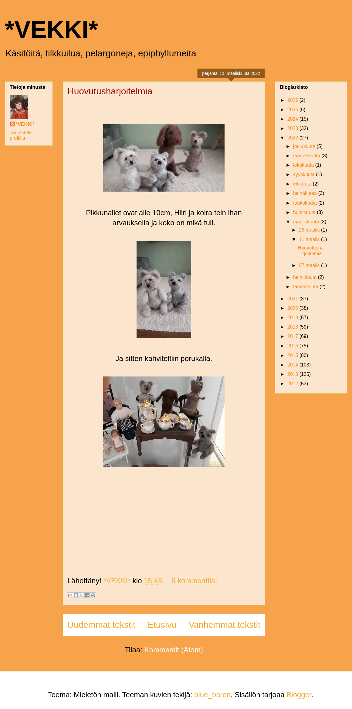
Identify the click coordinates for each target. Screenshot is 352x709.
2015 (293, 355)
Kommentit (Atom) (173, 650)
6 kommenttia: (194, 581)
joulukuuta (304, 146)
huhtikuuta (305, 212)
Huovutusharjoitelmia (109, 91)
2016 (293, 345)
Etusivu (162, 625)
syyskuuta (304, 174)
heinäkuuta (305, 193)
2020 (293, 308)
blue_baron (212, 695)
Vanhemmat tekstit (224, 625)
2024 (293, 119)
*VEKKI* (51, 29)
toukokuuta (305, 203)
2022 (293, 137)
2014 (293, 364)
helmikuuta (305, 277)
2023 (293, 128)
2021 (293, 298)
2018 (293, 326)
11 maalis (310, 239)
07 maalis (310, 265)
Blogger (298, 695)
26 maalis (310, 229)
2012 (293, 383)
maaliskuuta (306, 221)
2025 (293, 109)
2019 (293, 317)
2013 (293, 374)
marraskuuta (307, 155)
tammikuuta (306, 286)
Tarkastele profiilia (21, 135)
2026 (293, 100)
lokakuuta (304, 165)
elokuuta (303, 183)
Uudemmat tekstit (101, 625)
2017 (293, 336)
